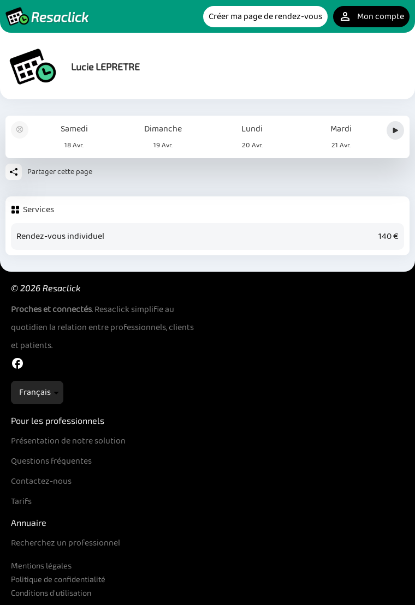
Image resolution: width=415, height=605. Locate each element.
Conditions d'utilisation (51, 592)
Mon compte (371, 17)
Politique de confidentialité (58, 579)
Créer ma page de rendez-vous (265, 17)
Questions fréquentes (51, 461)
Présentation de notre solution (68, 441)
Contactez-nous (41, 481)
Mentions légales (41, 565)
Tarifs (21, 502)
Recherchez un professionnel (65, 543)
